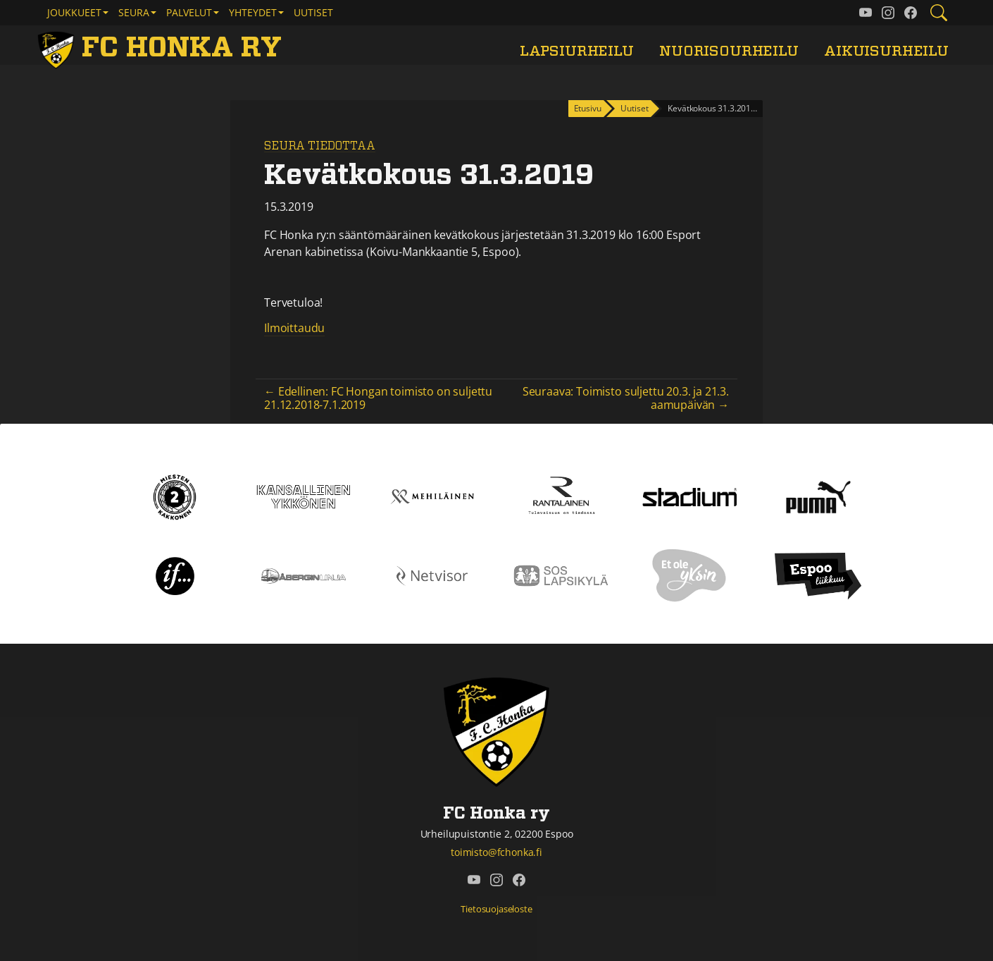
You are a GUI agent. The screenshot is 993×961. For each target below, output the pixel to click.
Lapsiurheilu (577, 51)
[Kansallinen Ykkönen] (303, 495)
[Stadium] (689, 495)
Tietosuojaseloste (496, 908)
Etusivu (587, 108)
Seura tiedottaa (319, 146)
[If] (175, 574)
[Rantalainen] (560, 495)
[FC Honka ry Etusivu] (162, 48)
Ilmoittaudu (294, 328)
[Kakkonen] (174, 495)
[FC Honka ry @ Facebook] (910, 12)
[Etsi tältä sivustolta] (939, 12)
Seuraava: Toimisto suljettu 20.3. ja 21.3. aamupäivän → (626, 398)
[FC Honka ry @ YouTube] (865, 12)
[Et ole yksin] (689, 574)
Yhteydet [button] (253, 12)
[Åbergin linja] (303, 574)
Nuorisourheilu (729, 51)
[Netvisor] (432, 574)
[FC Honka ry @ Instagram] (888, 12)
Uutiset (313, 12)
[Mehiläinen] (432, 495)
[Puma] (818, 495)
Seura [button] (133, 12)
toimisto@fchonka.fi (496, 852)
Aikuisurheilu (886, 51)
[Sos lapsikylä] (560, 574)
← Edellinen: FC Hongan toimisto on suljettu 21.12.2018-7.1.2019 (378, 398)
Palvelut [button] (189, 12)
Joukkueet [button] (74, 12)
